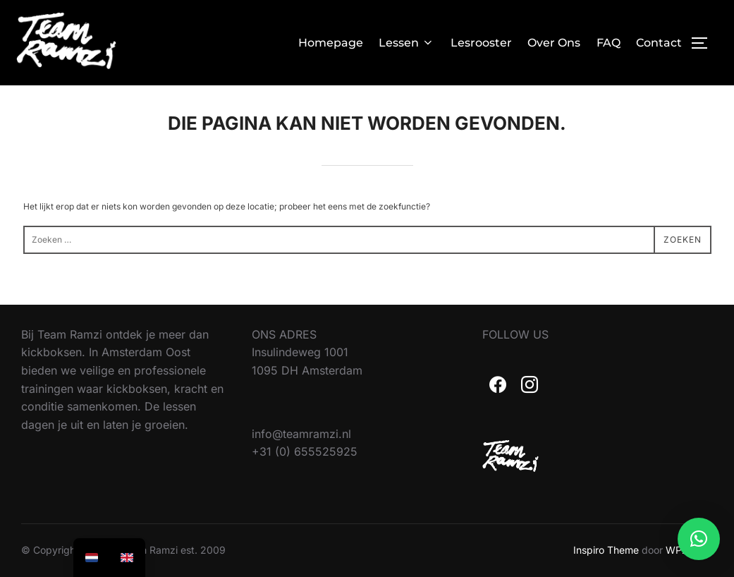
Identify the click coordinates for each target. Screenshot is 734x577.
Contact (659, 42)
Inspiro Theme (606, 550)
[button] (699, 539)
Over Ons (553, 42)
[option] (127, 557)
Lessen (406, 42)
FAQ (608, 42)
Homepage (330, 42)
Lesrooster (481, 42)
